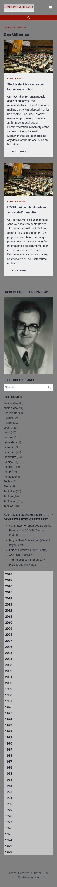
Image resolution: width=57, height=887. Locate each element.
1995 (8, 713)
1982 (8, 792)
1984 (8, 780)
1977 (8, 822)
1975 (8, 834)
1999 (8, 689)
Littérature (10, 457)
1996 (8, 707)
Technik (8, 496)
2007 (8, 641)
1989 (8, 749)
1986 (8, 767)
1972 (8, 852)
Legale (8, 437)
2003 (8, 665)
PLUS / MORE (20, 151)
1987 (8, 761)
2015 (8, 592)
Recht (7, 481)
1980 (8, 804)
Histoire (8, 417)
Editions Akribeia (19, 550)
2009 (8, 628)
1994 (8, 719)
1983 (8, 786)
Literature (9, 452)
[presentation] (28, 56)
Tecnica (8, 505)
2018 (8, 574)
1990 (8, 743)
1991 (8, 737)
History (8, 422)
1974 (8, 840)
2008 (8, 635)
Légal (10, 201)
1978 (8, 816)
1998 (8, 695)
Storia (7, 486)
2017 (8, 580)
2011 (8, 616)
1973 (8, 846)
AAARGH (14, 554)
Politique (20, 201)
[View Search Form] (28, 17)
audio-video (11, 408)
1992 (8, 731)
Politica (8, 462)
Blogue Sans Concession (24, 540)
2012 (8, 610)
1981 (8, 798)
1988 (8, 755)
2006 (8, 647)
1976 (8, 828)
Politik (7, 471)
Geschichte (10, 413)
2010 (8, 622)
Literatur (9, 447)
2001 (8, 677)
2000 (8, 683)
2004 (8, 659)
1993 (8, 725)
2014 (8, 598)
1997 (8, 701)
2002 (8, 671)
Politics (19, 78)
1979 (8, 810)
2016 (8, 586)
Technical (9, 491)
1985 (8, 774)
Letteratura (10, 442)
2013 (8, 604)
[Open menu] (50, 7)
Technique (10, 501)
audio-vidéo (11, 403)
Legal (10, 78)
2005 (8, 653)
